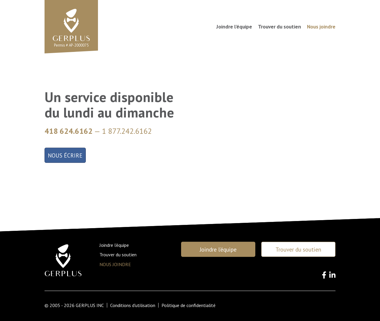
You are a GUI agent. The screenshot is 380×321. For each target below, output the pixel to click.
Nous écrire (65, 155)
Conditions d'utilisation (132, 305)
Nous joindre (321, 26)
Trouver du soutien (279, 26)
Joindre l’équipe (234, 26)
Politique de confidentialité (189, 305)
